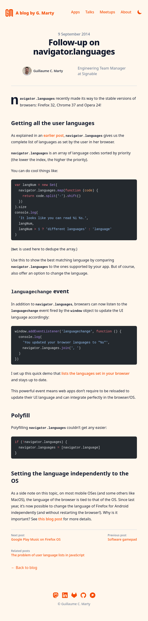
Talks (89, 12)
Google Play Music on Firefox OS (36, 539)
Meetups (107, 12)
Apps (75, 12)
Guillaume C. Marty (75, 604)
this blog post (50, 518)
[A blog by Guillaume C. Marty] (30, 13)
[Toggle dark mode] (139, 12)
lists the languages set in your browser (95, 373)
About (126, 12)
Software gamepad (122, 539)
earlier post (53, 135)
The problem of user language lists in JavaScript (48, 555)
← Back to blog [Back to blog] (24, 567)
